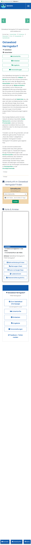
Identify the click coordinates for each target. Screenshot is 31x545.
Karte (27, 541)
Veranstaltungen (15, 69)
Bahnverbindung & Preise (15, 262)
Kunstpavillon (8, 166)
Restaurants (6, 121)
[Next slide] (27, 20)
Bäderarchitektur (19, 85)
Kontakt (4, 541)
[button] (10, 6)
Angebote (15, 65)
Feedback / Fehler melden (15, 336)
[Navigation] (28, 6)
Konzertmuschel (7, 154)
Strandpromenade (8, 168)
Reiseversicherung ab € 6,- (15, 277)
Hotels (23, 119)
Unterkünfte (15, 56)
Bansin (16, 1)
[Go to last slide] (3, 20)
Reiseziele (5, 36)
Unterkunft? (16, 541)
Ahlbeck (20, 77)
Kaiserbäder (13, 34)
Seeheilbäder (6, 38)
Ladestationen (15, 274)
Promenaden (6, 123)
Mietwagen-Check (15, 266)
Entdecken (21, 34)
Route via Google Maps (15, 270)
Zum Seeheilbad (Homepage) (15, 303)
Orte (11, 36)
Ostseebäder (18, 36)
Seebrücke (20, 99)
